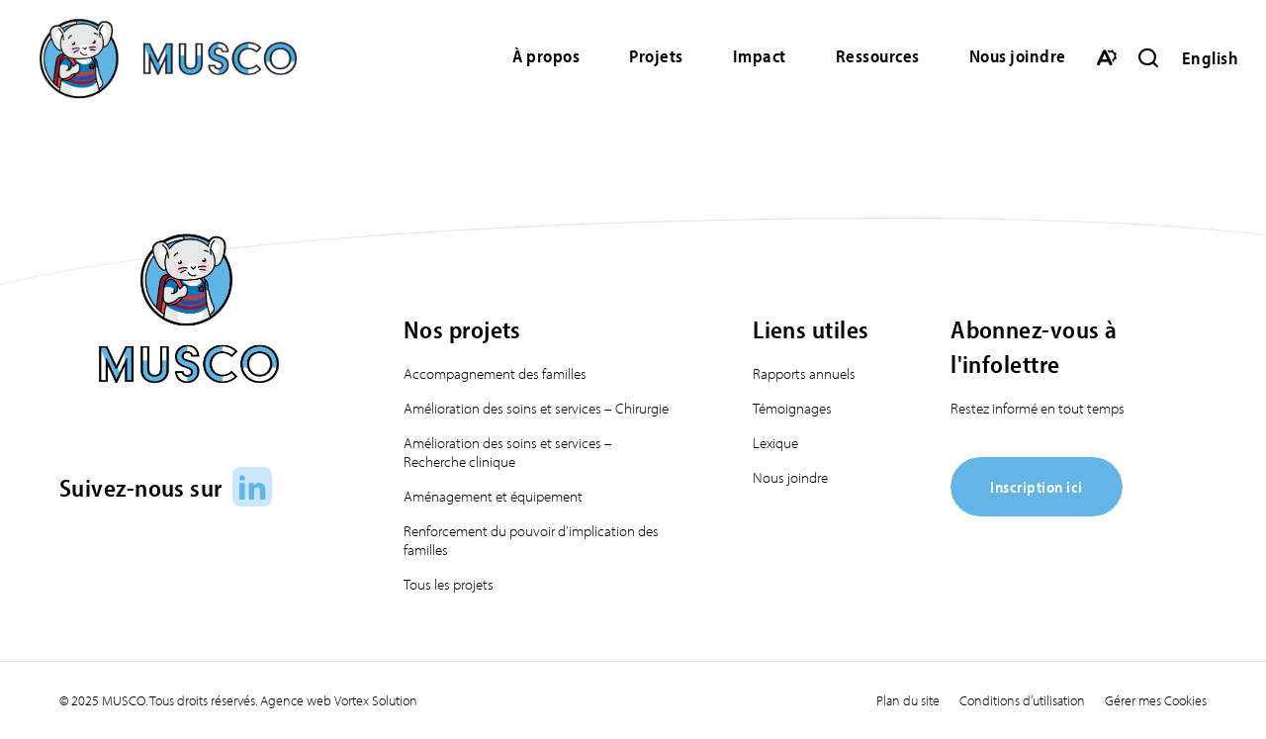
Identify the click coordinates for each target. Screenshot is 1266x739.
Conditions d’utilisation (1022, 700)
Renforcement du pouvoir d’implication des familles (531, 540)
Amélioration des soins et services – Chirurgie (536, 408)
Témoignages (792, 408)
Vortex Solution (375, 700)
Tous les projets (449, 584)
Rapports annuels (804, 373)
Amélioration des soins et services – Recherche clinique (508, 452)
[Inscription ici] (1036, 510)
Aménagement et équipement (493, 496)
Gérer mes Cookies (1156, 700)
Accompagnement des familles (495, 373)
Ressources (878, 56)
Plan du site (908, 700)
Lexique (775, 442)
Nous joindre (1017, 56)
